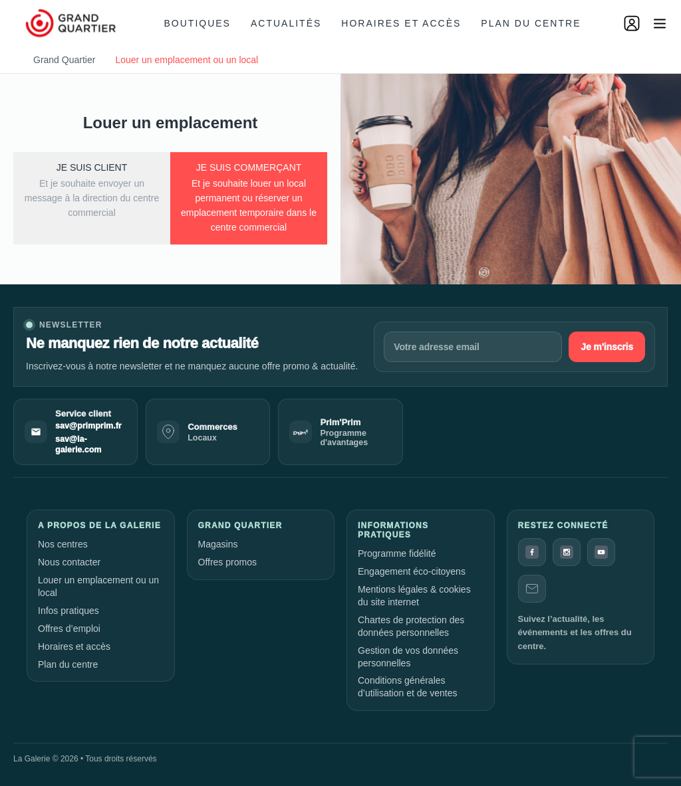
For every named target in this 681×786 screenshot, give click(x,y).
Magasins (218, 544)
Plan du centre (531, 23)
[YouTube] (601, 552)
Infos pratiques (68, 610)
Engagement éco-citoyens (412, 571)
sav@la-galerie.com (78, 444)
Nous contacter (69, 562)
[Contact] (532, 589)
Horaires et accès (401, 23)
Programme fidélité (397, 553)
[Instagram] (567, 552)
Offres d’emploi (69, 628)
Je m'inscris (607, 347)
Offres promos (227, 562)
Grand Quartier (64, 59)
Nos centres (63, 544)
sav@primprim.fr (88, 426)
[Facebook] (532, 552)
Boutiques (197, 23)
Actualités (286, 23)
